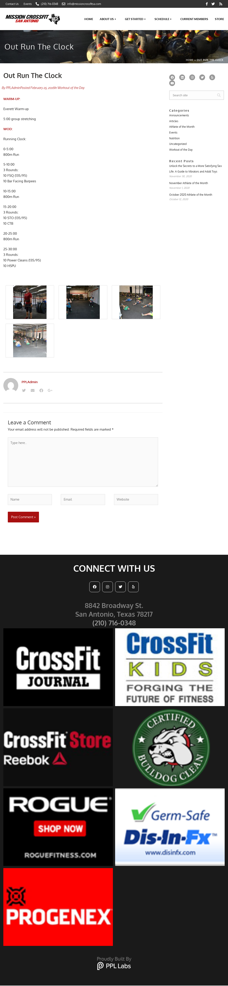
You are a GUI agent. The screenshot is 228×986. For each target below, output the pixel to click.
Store (219, 19)
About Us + (109, 19)
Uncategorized (178, 144)
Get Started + (136, 19)
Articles (173, 121)
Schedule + (164, 19)
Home (88, 19)
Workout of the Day (71, 88)
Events (173, 132)
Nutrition (174, 138)
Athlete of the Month (182, 127)
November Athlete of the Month (188, 183)
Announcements (179, 115)
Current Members (194, 19)
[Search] (219, 95)
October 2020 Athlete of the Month (190, 195)
